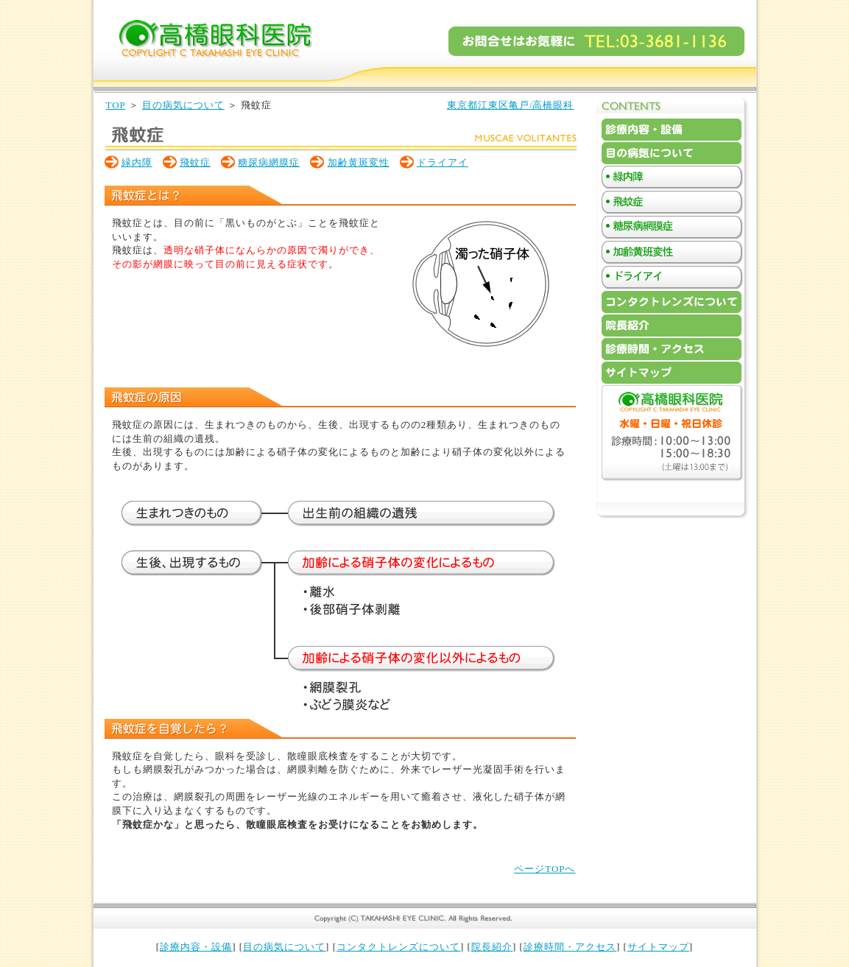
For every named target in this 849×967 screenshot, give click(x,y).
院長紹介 (491, 946)
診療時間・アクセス (570, 946)
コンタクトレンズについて (398, 946)
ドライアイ (442, 162)
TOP (116, 104)
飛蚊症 (195, 162)
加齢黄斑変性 (359, 162)
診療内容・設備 (196, 946)
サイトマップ (658, 946)
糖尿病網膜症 (269, 162)
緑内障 (136, 162)
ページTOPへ (544, 868)
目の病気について (183, 104)
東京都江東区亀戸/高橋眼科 (510, 104)
